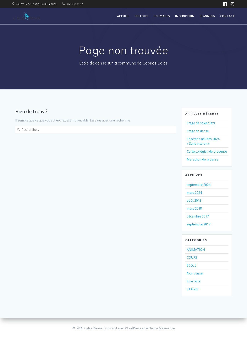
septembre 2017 (198, 224)
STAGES (192, 289)
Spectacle (193, 281)
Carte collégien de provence (207, 151)
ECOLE (191, 265)
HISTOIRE (142, 16)
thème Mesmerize (162, 328)
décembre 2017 (198, 216)
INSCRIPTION (185, 16)
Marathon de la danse (202, 159)
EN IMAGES (162, 16)
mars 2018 (194, 208)
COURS (192, 257)
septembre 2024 (198, 185)
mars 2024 (194, 192)
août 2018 (194, 200)
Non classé (195, 273)
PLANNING (207, 16)
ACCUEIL (123, 16)
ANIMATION (196, 249)
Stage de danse (198, 131)
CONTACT (227, 16)
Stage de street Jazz (201, 123)
